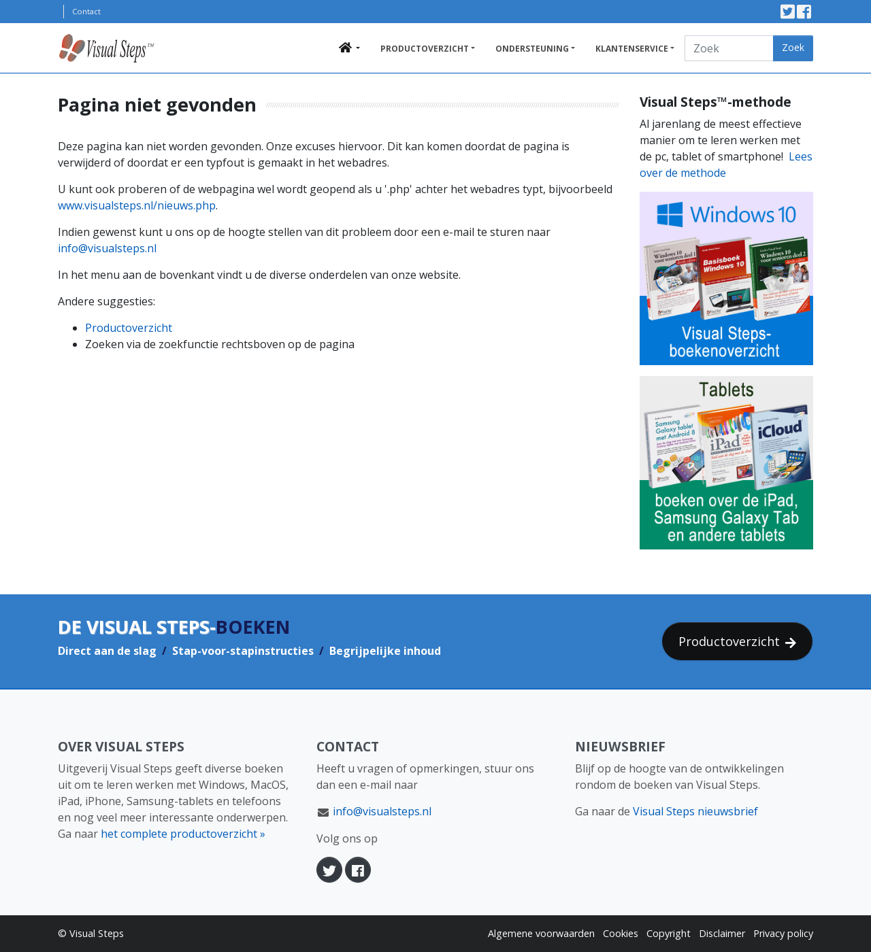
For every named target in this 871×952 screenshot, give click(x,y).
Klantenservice (631, 48)
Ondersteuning (532, 48)
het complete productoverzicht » (183, 833)
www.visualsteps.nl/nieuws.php (137, 205)
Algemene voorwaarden (541, 933)
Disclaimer (722, 933)
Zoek (793, 47)
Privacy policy (783, 933)
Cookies (620, 933)
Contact (86, 11)
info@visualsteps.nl (107, 248)
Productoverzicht (424, 48)
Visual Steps (96, 933)
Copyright (668, 933)
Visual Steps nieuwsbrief (695, 811)
